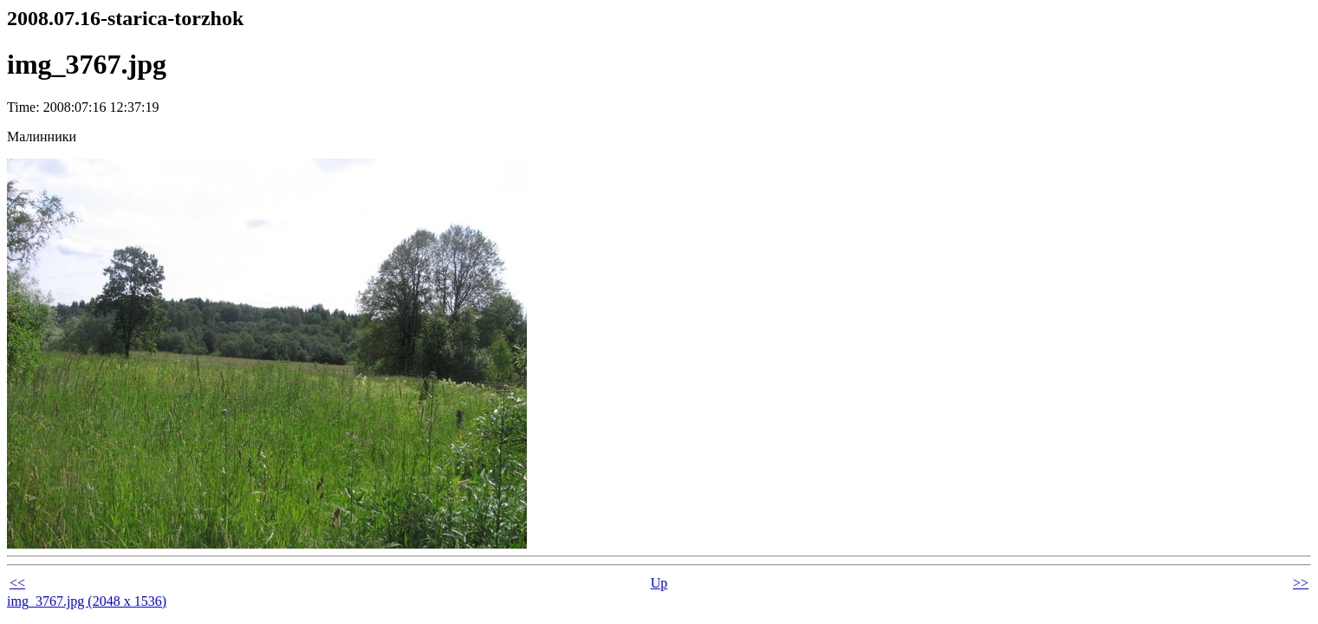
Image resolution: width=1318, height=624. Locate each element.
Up (659, 582)
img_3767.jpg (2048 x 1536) (86, 601)
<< (17, 582)
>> (1300, 582)
